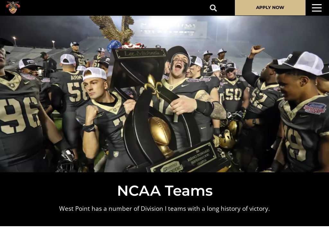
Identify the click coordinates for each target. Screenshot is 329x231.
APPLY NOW (270, 7)
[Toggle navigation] (316, 8)
